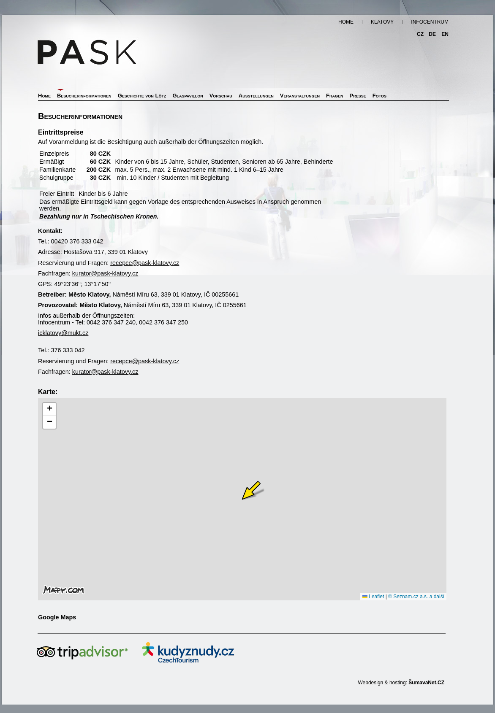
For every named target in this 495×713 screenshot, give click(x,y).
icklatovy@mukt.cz (63, 332)
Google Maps (57, 617)
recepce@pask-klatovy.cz (144, 262)
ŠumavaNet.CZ (426, 683)
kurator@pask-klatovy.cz (105, 273)
